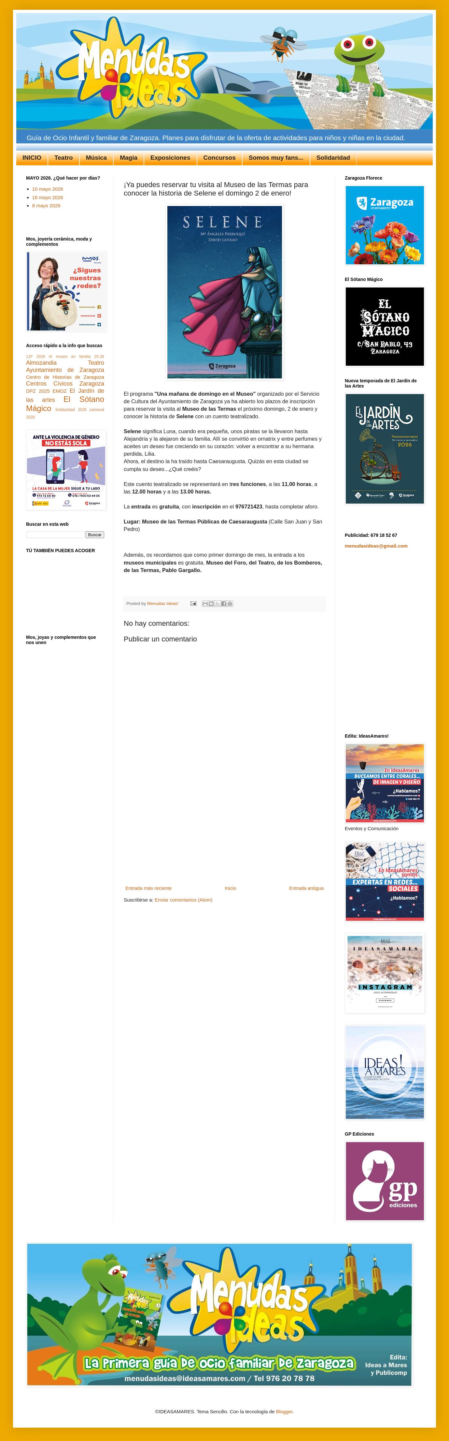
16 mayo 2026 (47, 197)
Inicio (230, 888)
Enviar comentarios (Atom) (184, 900)
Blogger (284, 1411)
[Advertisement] (225, 834)
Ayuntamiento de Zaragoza (65, 370)
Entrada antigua (306, 888)
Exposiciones (170, 157)
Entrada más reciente (148, 888)
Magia (128, 157)
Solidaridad (333, 157)
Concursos (219, 157)
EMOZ (60, 391)
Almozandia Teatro (65, 363)
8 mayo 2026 (46, 205)
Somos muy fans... (276, 157)
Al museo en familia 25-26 (76, 356)
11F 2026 (35, 356)
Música (96, 157)
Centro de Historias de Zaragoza (65, 377)
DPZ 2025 (37, 391)
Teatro (63, 157)
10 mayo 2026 (47, 189)
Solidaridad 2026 (71, 409)
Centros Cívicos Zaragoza (65, 383)
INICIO (31, 157)
